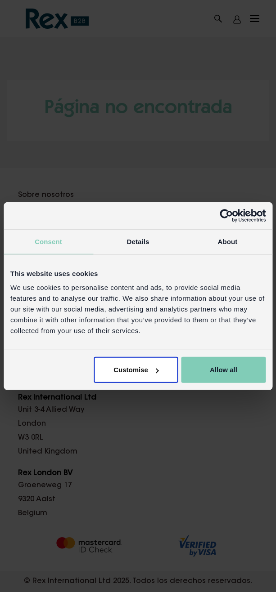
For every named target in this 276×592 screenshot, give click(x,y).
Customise (136, 370)
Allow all (223, 370)
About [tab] (228, 241)
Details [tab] (138, 241)
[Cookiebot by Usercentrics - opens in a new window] (226, 215)
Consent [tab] (48, 241)
